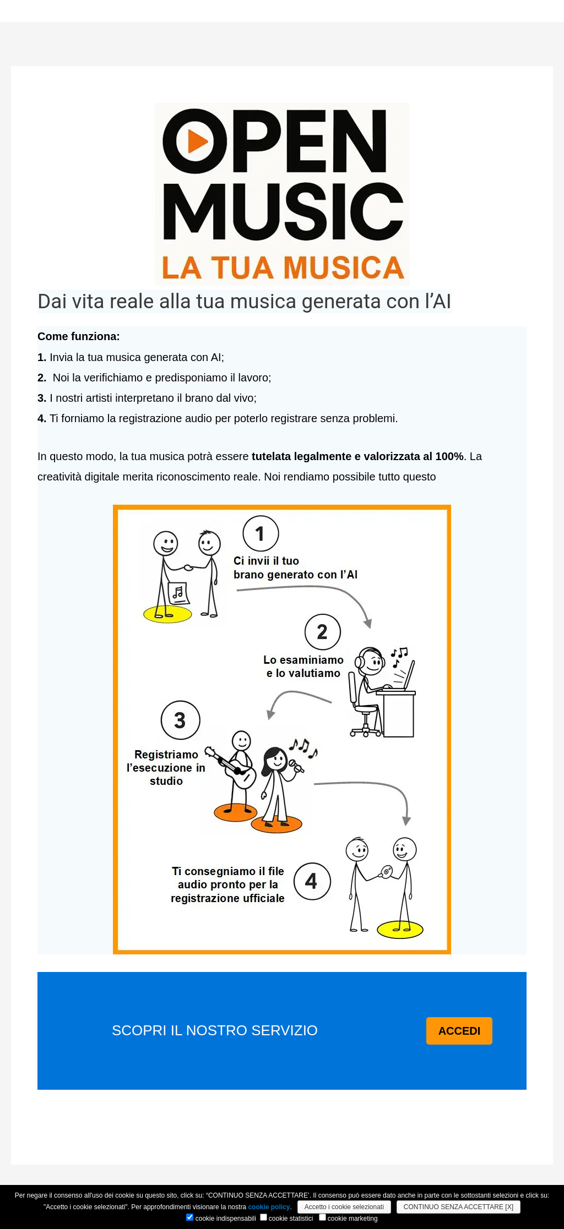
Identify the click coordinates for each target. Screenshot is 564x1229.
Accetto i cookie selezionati (344, 1207)
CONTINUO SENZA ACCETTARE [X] (458, 1207)
